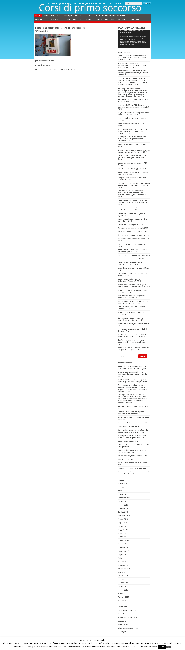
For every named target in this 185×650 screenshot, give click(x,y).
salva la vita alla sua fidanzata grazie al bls (132, 220)
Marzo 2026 (122, 483)
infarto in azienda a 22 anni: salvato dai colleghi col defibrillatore (133, 201)
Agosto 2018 (123, 519)
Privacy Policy (134, 19)
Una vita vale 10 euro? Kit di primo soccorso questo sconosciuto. (131, 106)
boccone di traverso (125, 259)
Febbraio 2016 (123, 576)
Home (37, 15)
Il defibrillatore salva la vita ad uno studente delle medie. (131, 341)
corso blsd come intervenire (128, 124)
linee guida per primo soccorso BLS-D (132, 329)
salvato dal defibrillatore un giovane (131, 213)
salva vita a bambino (126, 231)
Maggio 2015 (123, 590)
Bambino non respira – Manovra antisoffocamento (130, 319)
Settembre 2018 (124, 515)
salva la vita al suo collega (128, 144)
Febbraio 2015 (123, 597)
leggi (168, 646)
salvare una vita (124, 224)
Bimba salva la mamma (127, 228)
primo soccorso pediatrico (128, 628)
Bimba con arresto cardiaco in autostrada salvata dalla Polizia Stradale (134, 184)
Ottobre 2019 (123, 494)
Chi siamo (89, 15)
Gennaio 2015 (123, 600)
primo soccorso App (75, 19)
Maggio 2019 (123, 505)
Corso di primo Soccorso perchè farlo (49, 19)
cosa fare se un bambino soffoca (130, 244)
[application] (134, 39)
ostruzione (122, 621)
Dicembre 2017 (124, 547)
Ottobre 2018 (123, 512)
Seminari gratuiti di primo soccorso (131, 312)
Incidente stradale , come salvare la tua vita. (133, 407)
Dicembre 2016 (124, 565)
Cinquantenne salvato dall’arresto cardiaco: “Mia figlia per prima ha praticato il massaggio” (130, 193)
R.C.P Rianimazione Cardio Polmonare (110, 15)
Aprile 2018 (122, 533)
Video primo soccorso (52, 15)
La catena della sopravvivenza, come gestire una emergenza (132, 156)
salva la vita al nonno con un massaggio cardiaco (133, 464)
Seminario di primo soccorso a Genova (133, 290)
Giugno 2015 (123, 586)
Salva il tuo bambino (125, 168)
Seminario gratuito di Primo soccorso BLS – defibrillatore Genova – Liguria (132, 57)
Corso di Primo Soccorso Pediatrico (131, 307)
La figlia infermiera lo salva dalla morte (132, 177)
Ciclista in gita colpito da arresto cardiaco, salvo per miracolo (134, 445)
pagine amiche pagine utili (115, 19)
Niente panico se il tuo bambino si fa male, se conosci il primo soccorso (132, 138)
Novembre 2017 (124, 551)
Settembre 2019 (124, 498)
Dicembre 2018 (124, 508)
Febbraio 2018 (123, 540)
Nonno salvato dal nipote (127, 255)
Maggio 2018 (123, 530)
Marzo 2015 (122, 593)
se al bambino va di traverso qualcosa (132, 273)
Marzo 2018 (122, 537)
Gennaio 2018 (123, 544)
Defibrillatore (123, 614)
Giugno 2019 (123, 501)
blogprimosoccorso (43, 65)
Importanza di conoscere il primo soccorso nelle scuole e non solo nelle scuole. (132, 65)
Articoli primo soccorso (73, 15)
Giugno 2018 (123, 526)
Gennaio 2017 (123, 561)
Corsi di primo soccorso (90, 7)
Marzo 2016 (122, 572)
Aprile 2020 (122, 491)
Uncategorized (123, 631)
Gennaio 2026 (123, 487)
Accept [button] (162, 647)
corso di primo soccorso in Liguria (131, 268)
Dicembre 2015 (124, 583)
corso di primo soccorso (127, 610)
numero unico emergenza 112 (129, 323)
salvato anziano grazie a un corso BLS (132, 163)
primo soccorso (124, 624)
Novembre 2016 (124, 568)
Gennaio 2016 (123, 579)
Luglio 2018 (122, 522)
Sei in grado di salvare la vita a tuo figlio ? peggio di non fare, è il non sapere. (133, 130)
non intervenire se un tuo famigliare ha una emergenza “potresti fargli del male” (133, 72)
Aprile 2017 (122, 558)
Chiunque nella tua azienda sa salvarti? (132, 118)
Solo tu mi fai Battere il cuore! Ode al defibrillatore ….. (56, 69)
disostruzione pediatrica (127, 235)
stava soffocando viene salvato (130, 239)
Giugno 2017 (123, 554)
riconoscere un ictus (94, 19)
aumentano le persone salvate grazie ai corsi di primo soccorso (133, 285)
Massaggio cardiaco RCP (127, 617)
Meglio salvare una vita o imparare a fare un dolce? (133, 418)
